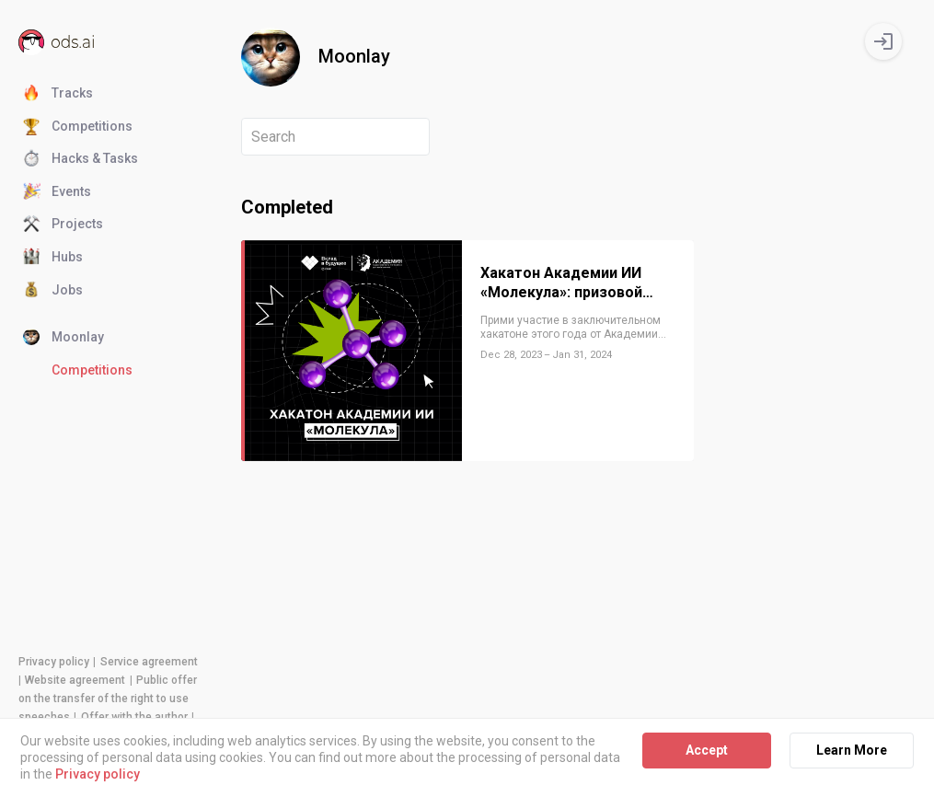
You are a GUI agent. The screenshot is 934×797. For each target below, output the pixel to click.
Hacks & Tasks (80, 159)
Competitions (78, 127)
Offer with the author (134, 716)
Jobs (53, 291)
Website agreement (75, 680)
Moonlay (63, 338)
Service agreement (149, 661)
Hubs (53, 257)
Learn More (851, 750)
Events (57, 192)
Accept (707, 750)
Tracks (58, 94)
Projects (63, 224)
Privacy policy (53, 661)
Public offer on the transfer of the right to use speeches (107, 698)
